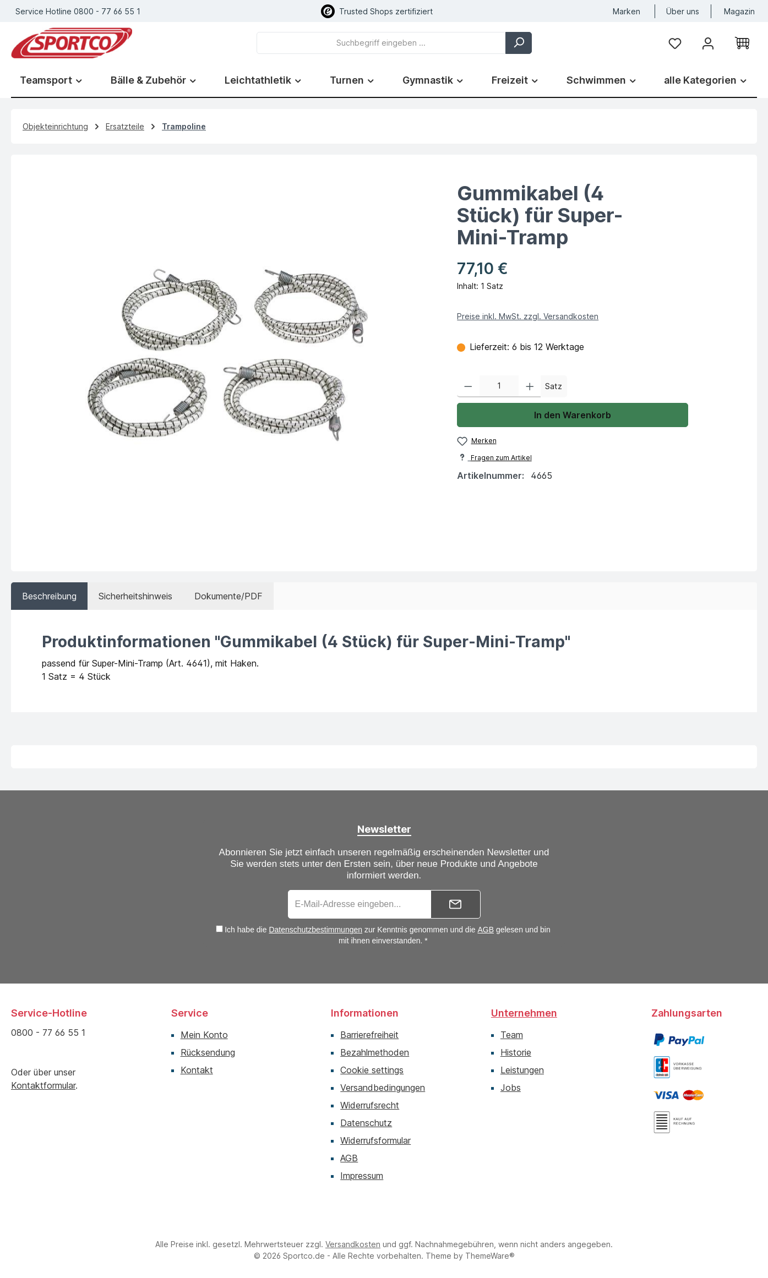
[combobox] (381, 43)
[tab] (49, 596)
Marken (626, 11)
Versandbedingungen (382, 1087)
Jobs (510, 1087)
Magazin (739, 11)
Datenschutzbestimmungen (315, 929)
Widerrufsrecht (369, 1105)
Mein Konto (204, 1034)
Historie (515, 1052)
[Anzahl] (499, 386)
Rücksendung (208, 1052)
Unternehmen (524, 1013)
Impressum (361, 1175)
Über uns (682, 11)
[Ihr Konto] (708, 42)
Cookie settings (372, 1069)
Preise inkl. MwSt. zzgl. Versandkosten (527, 316)
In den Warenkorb (572, 414)
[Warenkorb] (742, 43)
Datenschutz (366, 1122)
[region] (229, 358)
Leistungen (522, 1069)
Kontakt (197, 1069)
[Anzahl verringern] (468, 386)
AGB (485, 929)
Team (511, 1034)
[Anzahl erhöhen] (530, 386)
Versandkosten (352, 1244)
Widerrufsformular (375, 1140)
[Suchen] (518, 43)
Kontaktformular (43, 1085)
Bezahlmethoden (374, 1052)
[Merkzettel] (675, 42)
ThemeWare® (490, 1255)
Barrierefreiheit (369, 1034)
